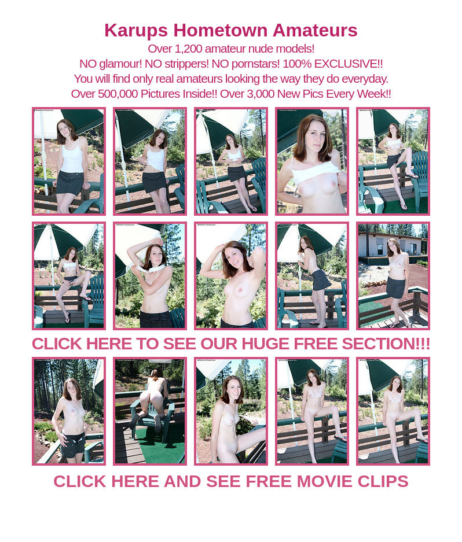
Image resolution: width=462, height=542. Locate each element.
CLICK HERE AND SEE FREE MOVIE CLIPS (231, 481)
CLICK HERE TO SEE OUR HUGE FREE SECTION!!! (230, 343)
